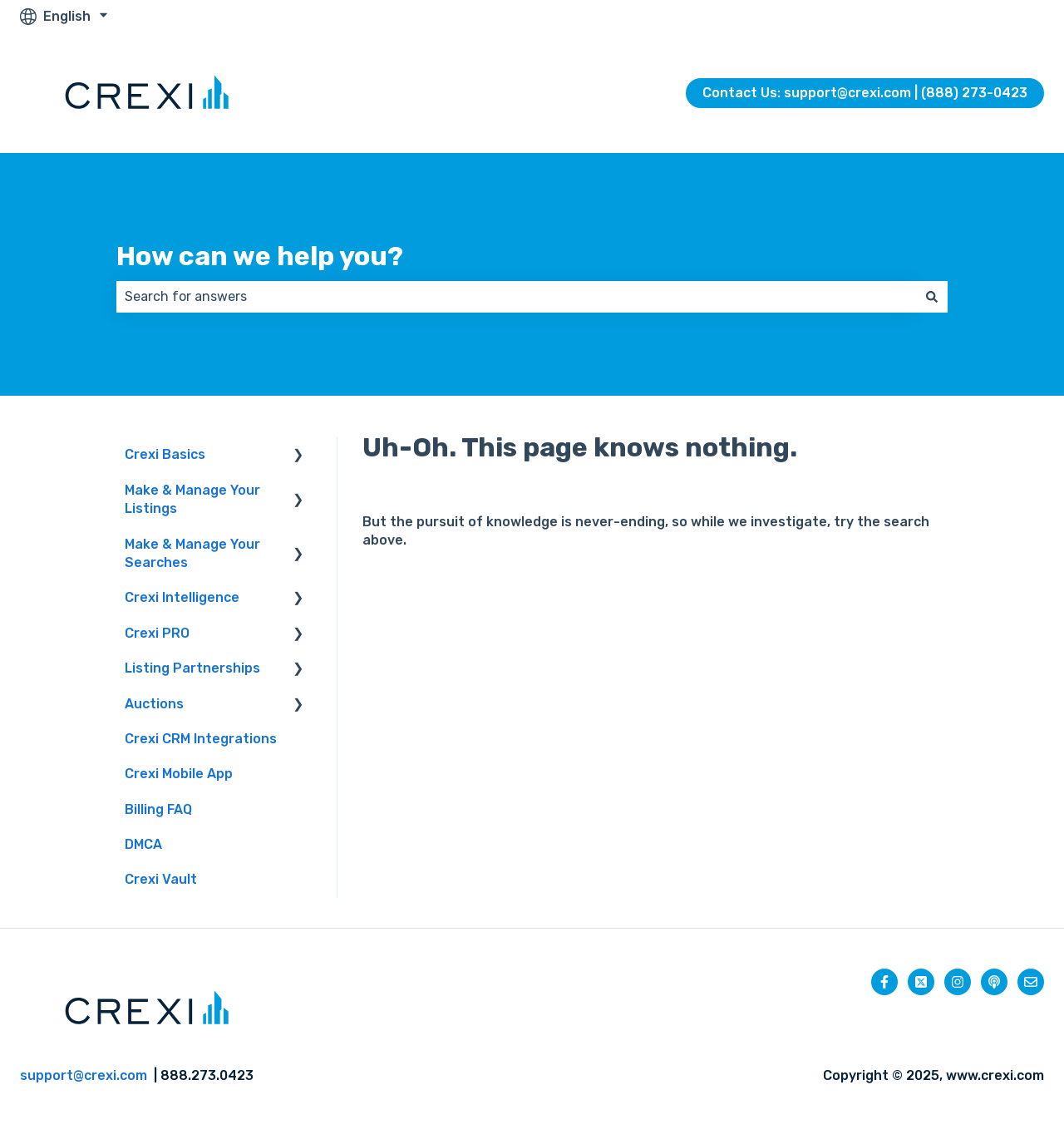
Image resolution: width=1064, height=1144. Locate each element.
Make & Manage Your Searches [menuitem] (192, 553)
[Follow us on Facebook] (884, 982)
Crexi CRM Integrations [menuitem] (201, 739)
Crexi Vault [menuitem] (161, 879)
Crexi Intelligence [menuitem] (182, 597)
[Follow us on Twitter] (921, 982)
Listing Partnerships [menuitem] (192, 668)
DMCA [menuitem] (143, 844)
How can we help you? (259, 256)
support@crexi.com (83, 1075)
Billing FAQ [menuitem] (158, 809)
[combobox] (516, 297)
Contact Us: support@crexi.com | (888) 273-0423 (864, 93)
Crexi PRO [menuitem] (157, 633)
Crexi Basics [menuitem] (165, 454)
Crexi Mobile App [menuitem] (179, 774)
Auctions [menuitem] (154, 704)
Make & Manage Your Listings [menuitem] (192, 499)
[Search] (932, 297)
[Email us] (1030, 982)
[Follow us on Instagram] (957, 982)
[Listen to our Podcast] (994, 982)
